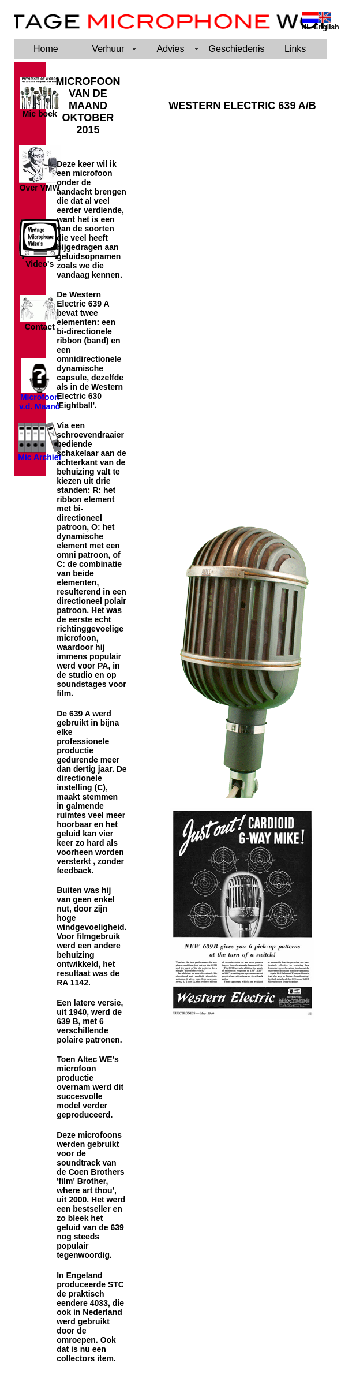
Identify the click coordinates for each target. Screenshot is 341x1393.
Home (45, 49)
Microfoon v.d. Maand (39, 402)
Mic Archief (39, 457)
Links (295, 49)
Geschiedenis (236, 49)
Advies (170, 49)
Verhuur (108, 49)
